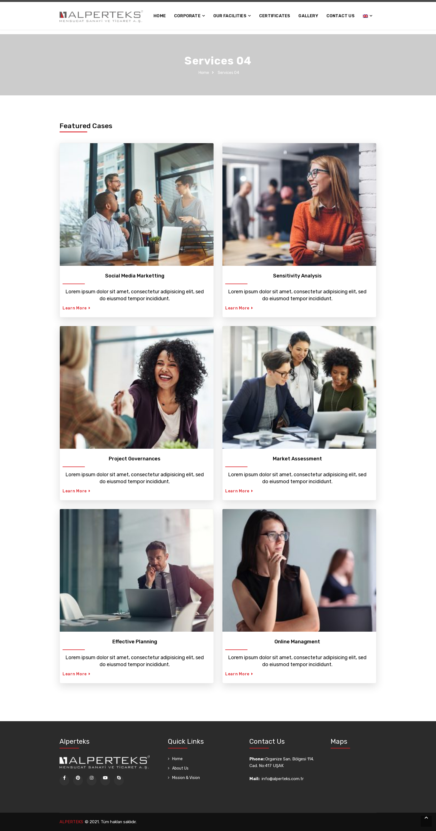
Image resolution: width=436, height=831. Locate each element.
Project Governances (134, 459)
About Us (180, 768)
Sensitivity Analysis (297, 276)
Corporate (187, 15)
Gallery (308, 15)
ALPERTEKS (71, 821)
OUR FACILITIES (229, 15)
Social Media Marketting (134, 276)
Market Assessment (297, 459)
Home (159, 15)
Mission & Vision (186, 777)
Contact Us (340, 15)
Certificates (274, 15)
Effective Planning (134, 642)
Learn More (76, 308)
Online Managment (297, 642)
